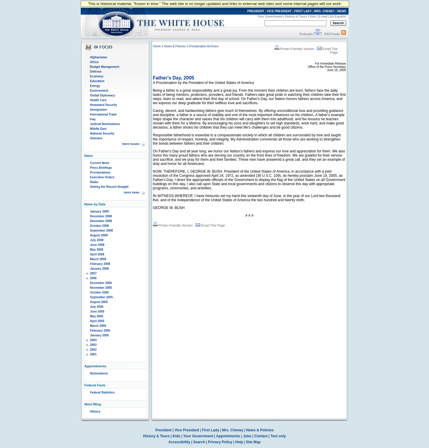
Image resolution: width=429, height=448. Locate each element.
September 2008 (101, 230)
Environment (99, 90)
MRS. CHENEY (324, 11)
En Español (338, 16)
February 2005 (100, 330)
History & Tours (296, 16)
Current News (99, 163)
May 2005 (96, 316)
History (95, 411)
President (163, 430)
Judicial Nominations (105, 124)
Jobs (247, 436)
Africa (94, 62)
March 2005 (98, 325)
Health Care (98, 100)
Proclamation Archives (203, 46)
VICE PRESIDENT (279, 11)
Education (97, 81)
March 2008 (98, 259)
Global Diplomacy (102, 95)
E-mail (322, 16)
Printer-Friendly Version (294, 49)
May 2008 (96, 249)
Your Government (269, 16)
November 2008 (101, 221)
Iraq (92, 119)
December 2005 (101, 283)
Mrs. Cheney (232, 430)
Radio (94, 182)
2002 (93, 349)
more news (131, 192)
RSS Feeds (332, 34)
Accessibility (179, 442)
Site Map (253, 442)
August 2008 (99, 235)
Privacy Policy (220, 442)
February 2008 (100, 264)
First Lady (210, 430)
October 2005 (99, 292)
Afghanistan (98, 57)
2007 (93, 273)
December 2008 (101, 216)
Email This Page (210, 225)
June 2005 (97, 311)
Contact (261, 436)
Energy (95, 86)
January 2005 (99, 335)
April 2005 (97, 321)
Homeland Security (103, 105)
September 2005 (101, 297)
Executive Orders (102, 177)
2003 (93, 344)
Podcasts (306, 34)
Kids (313, 16)
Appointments (228, 436)
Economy (96, 76)
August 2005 (99, 302)
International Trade (103, 114)
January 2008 (99, 268)
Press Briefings (101, 167)
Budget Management (104, 66)
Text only (278, 436)
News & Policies (175, 46)
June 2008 (97, 244)
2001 (93, 354)
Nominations (99, 373)
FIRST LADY (303, 11)
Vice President (187, 430)
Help (239, 442)
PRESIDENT (255, 11)
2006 (93, 278)
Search (199, 442)
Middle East (98, 128)
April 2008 (97, 254)
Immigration (98, 109)
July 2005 (96, 306)
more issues (130, 144)
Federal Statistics (102, 392)
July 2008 (96, 240)
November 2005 (101, 287)
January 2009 (99, 211)
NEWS (341, 11)
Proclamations (100, 172)
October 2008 (99, 225)
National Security (102, 133)
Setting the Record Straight (109, 186)
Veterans (96, 138)
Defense (96, 71)
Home (157, 46)
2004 (93, 340)
